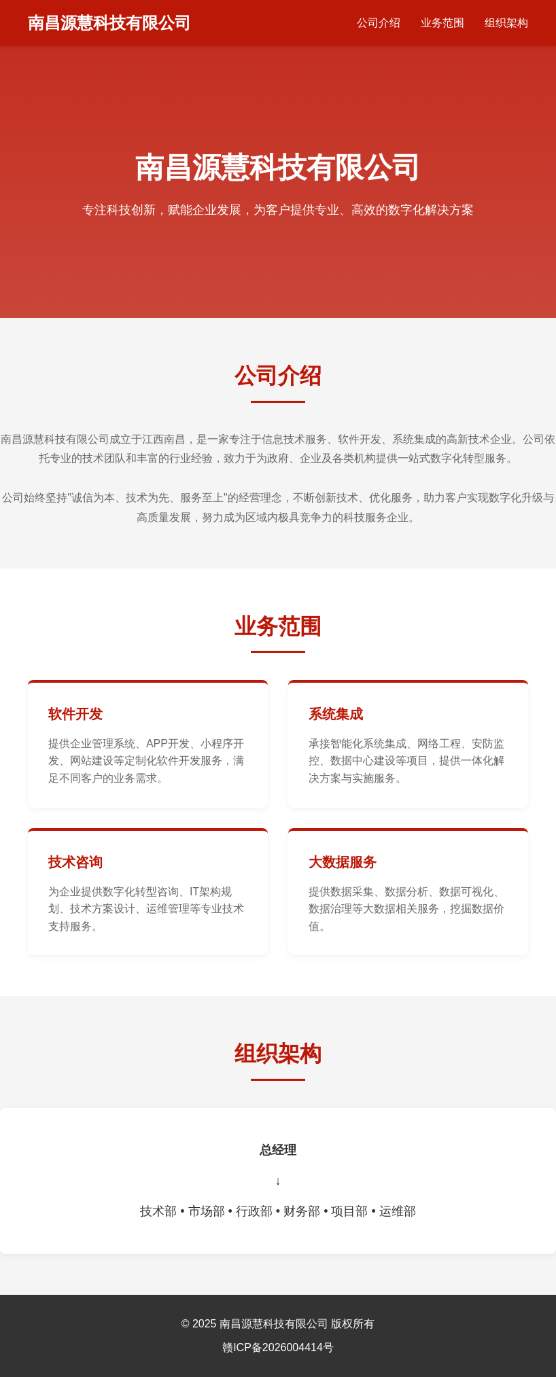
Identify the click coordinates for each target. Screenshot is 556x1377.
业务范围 (442, 23)
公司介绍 (378, 23)
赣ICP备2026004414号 (278, 1347)
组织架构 (506, 23)
